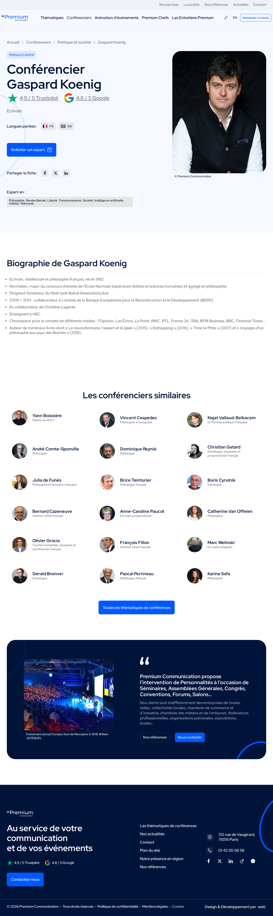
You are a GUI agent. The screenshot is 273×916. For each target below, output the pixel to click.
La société (191, 4)
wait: (262, 906)
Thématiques (52, 17)
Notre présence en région (161, 858)
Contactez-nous (25, 879)
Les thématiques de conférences (168, 825)
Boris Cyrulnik (221, 480)
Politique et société (74, 42)
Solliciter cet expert (31, 149)
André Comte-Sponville (55, 449)
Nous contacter (190, 737)
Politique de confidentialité (117, 906)
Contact (259, 4)
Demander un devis (256, 18)
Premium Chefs (155, 17)
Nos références (216, 4)
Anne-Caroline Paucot (142, 511)
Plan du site (150, 850)
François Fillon (134, 542)
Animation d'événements (116, 17)
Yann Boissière (47, 415)
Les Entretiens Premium (192, 17)
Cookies (178, 906)
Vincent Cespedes (138, 418)
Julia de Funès (46, 480)
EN (235, 17)
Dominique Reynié (138, 449)
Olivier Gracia (46, 540)
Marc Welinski (221, 542)
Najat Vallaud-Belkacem (232, 418)
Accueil (13, 42)
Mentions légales (155, 906)
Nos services (169, 4)
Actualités (240, 4)
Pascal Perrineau (137, 573)
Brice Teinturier (135, 480)
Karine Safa (219, 573)
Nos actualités (152, 833)
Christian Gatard (224, 447)
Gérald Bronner (47, 573)
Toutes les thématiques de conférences (136, 607)
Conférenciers (79, 17)
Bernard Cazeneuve (52, 511)
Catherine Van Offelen (230, 511)
